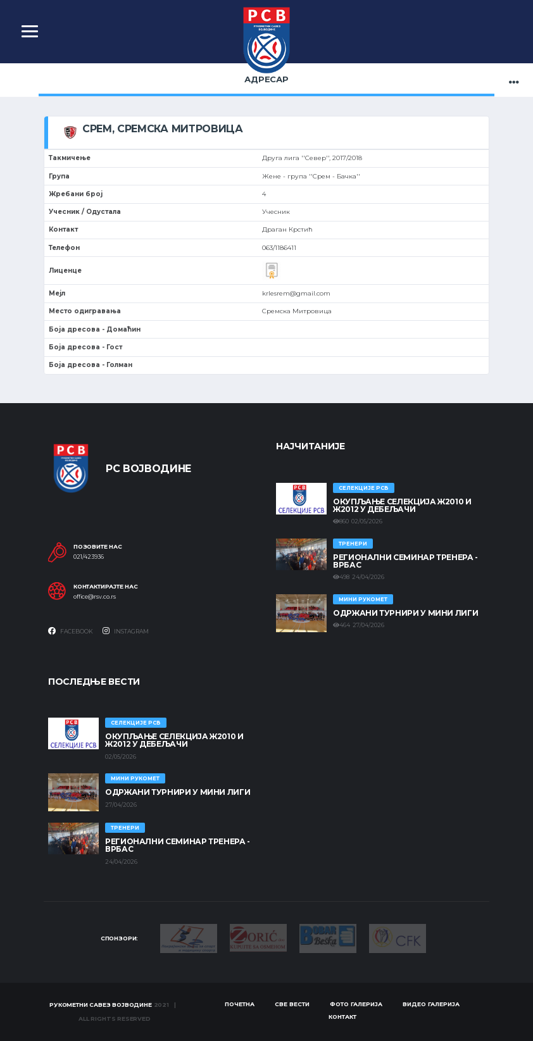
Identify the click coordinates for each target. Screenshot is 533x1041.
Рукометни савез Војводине (100, 1004)
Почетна (239, 1003)
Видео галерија (431, 1003)
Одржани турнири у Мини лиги (405, 613)
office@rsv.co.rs (94, 597)
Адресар (266, 79)
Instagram (126, 631)
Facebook (70, 631)
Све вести (292, 1003)
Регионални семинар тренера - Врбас (405, 561)
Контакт (342, 1016)
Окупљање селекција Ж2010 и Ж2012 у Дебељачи (402, 505)
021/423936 (88, 557)
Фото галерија (356, 1003)
